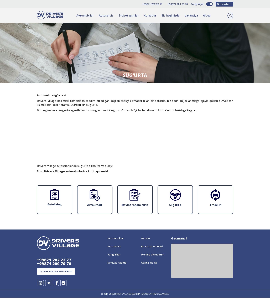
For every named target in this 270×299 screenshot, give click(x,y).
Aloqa (206, 15)
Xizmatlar (149, 15)
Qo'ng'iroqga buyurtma (59, 272)
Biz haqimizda (170, 15)
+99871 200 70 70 (173, 4)
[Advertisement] (135, 169)
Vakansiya (190, 15)
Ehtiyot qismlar (128, 15)
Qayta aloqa (149, 262)
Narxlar (146, 238)
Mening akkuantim (153, 254)
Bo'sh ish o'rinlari (152, 246)
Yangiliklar (114, 254)
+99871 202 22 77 (147, 4)
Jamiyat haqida (117, 262)
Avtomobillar (84, 15)
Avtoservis (105, 15)
